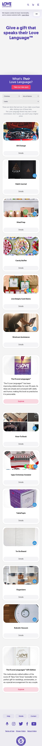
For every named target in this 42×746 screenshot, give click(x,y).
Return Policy (32, 731)
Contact (33, 716)
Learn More (25, 15)
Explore (21, 401)
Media (21, 716)
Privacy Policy (21, 731)
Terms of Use (9, 731)
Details (21, 153)
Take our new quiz (21, 87)
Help (8, 716)
